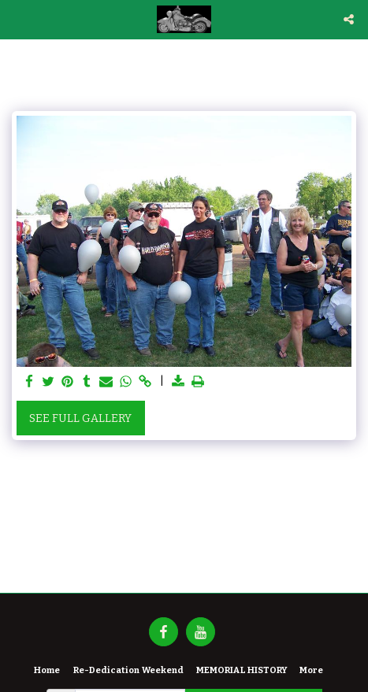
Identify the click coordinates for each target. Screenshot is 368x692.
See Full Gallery (80, 418)
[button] (17, 19)
